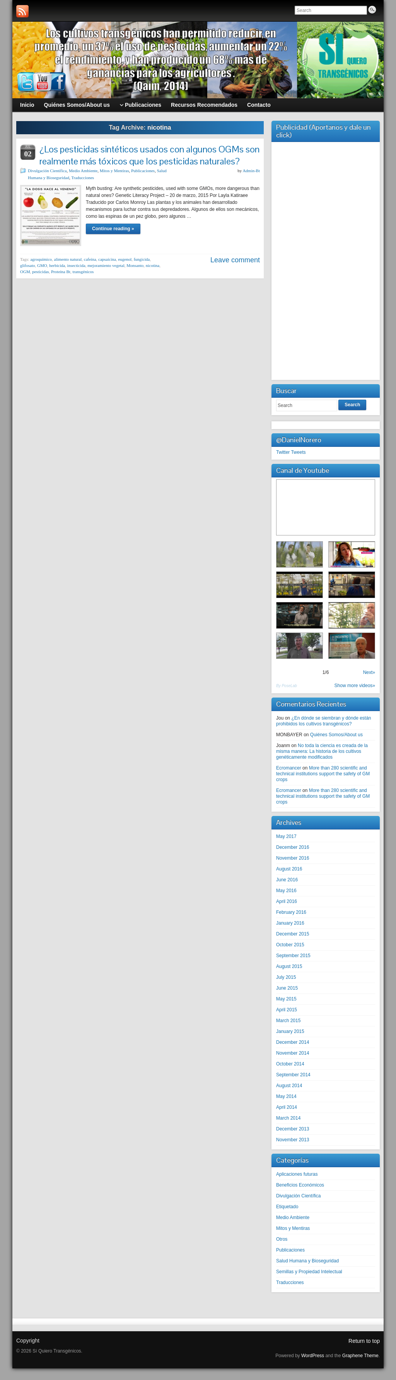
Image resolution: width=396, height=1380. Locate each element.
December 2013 (292, 1129)
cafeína (90, 259)
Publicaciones (143, 170)
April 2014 (286, 1107)
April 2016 (286, 901)
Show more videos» (355, 685)
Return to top (364, 1341)
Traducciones (82, 177)
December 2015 (292, 934)
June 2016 (287, 879)
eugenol (124, 259)
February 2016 (291, 912)
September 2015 (293, 955)
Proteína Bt (60, 271)
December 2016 (292, 847)
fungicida (142, 259)
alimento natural (68, 259)
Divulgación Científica (47, 170)
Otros (281, 1239)
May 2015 (286, 999)
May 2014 (286, 1096)
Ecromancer (288, 768)
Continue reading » (113, 228)
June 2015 (287, 988)
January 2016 (290, 923)
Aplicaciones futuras (296, 1174)
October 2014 (290, 1064)
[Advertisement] (325, 260)
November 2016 (292, 858)
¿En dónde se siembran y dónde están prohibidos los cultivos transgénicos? (323, 721)
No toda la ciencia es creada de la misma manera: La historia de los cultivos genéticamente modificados (322, 751)
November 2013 (292, 1139)
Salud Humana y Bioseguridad (307, 1261)
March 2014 (288, 1118)
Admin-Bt (251, 170)
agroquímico (41, 259)
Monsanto (134, 265)
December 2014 (292, 1042)
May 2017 (286, 836)
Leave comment (235, 260)
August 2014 (289, 1085)
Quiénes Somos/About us (336, 734)
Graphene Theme (360, 1355)
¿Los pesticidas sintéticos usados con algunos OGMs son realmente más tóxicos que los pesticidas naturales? (149, 155)
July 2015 (286, 977)
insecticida (76, 265)
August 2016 (289, 869)
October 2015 (290, 944)
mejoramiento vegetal (106, 265)
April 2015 (286, 1009)
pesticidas (40, 271)
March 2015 (288, 1020)
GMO (42, 265)
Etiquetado (287, 1206)
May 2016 (286, 890)
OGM (25, 271)
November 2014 (292, 1053)
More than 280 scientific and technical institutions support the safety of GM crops (323, 773)
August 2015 (289, 966)
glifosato (27, 265)
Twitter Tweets (291, 452)
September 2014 (293, 1074)
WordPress (312, 1355)
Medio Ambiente (83, 170)
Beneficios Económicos (300, 1185)
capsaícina (107, 259)
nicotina (152, 265)
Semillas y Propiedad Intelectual (309, 1271)
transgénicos (83, 271)
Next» (369, 672)
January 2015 (290, 1031)
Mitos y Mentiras (114, 170)
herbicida (57, 265)
